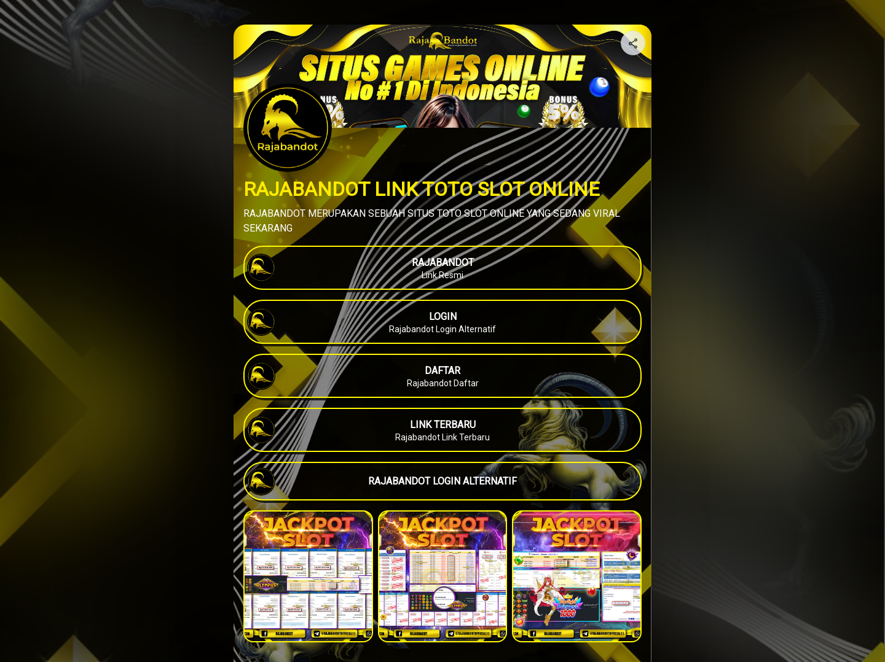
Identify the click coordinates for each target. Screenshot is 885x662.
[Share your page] (633, 43)
